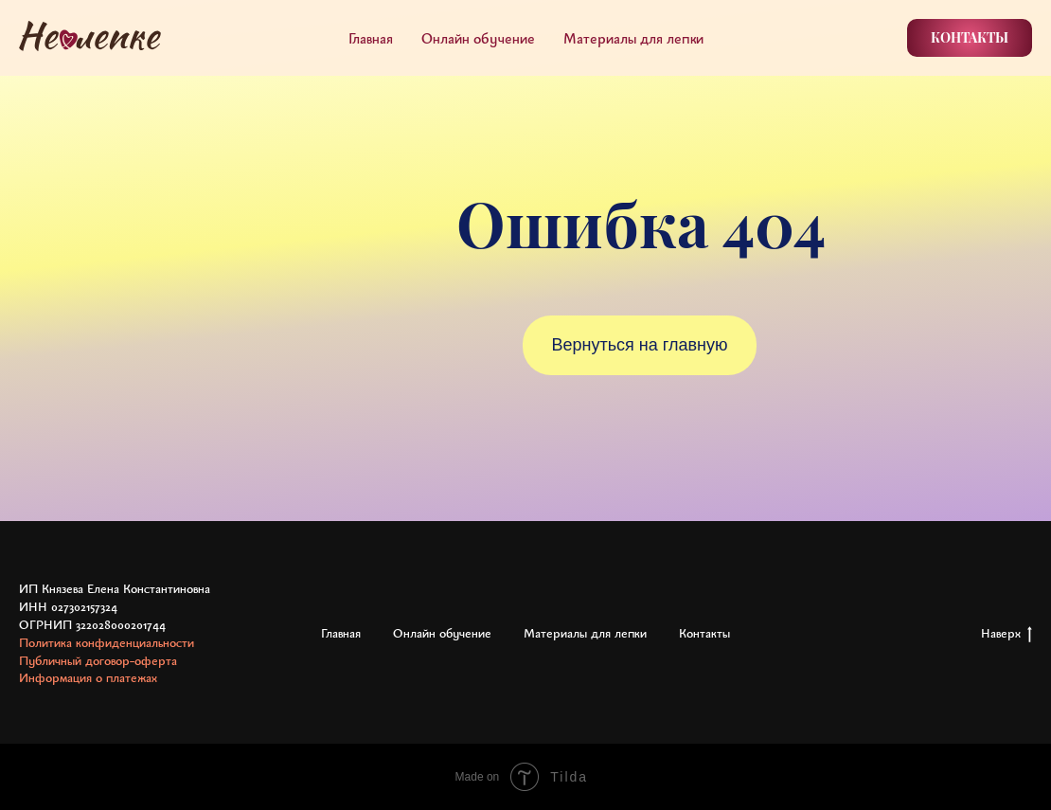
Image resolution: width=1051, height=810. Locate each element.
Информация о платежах (88, 677)
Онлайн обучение (478, 38)
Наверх (1006, 633)
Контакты (704, 632)
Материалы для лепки (633, 38)
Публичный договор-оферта (98, 660)
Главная (370, 38)
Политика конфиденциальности (106, 642)
